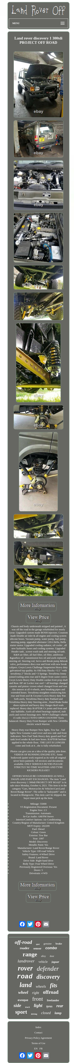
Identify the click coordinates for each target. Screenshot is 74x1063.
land (26, 984)
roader (24, 948)
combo (51, 948)
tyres (49, 1006)
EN (35, 1048)
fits (53, 985)
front (37, 999)
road (25, 976)
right (35, 993)
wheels (41, 986)
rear (59, 1006)
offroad (51, 992)
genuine (48, 943)
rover (25, 968)
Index (38, 1027)
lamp (58, 1013)
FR (41, 1048)
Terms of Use (38, 1043)
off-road (23, 942)
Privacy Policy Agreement (38, 1037)
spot (37, 944)
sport (21, 1012)
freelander (53, 1000)
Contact (38, 1032)
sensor (37, 948)
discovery (48, 976)
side (17, 1005)
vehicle (43, 961)
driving (34, 1014)
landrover (26, 960)
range (30, 954)
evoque (23, 1000)
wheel (23, 992)
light (38, 1005)
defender (48, 968)
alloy (43, 956)
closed (46, 1013)
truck (27, 1007)
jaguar (55, 961)
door (52, 956)
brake (59, 943)
